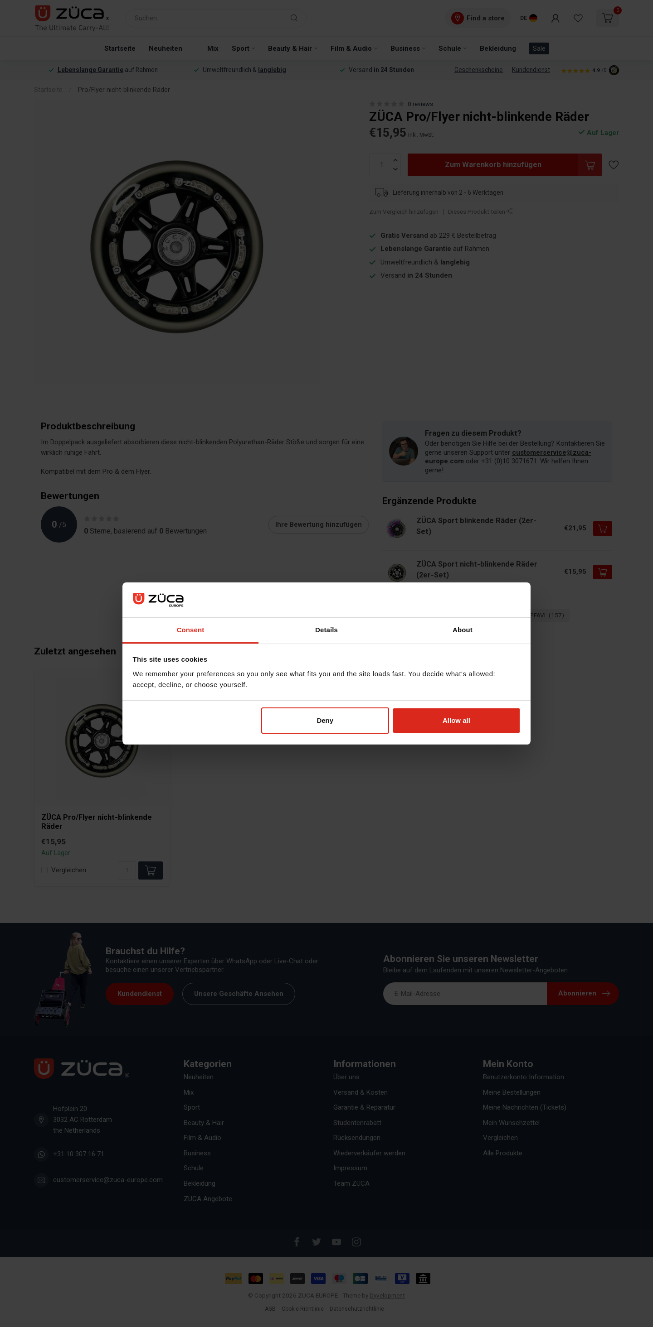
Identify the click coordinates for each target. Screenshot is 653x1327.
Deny (325, 720)
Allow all (456, 720)
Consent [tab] (191, 630)
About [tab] (463, 630)
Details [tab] (326, 630)
